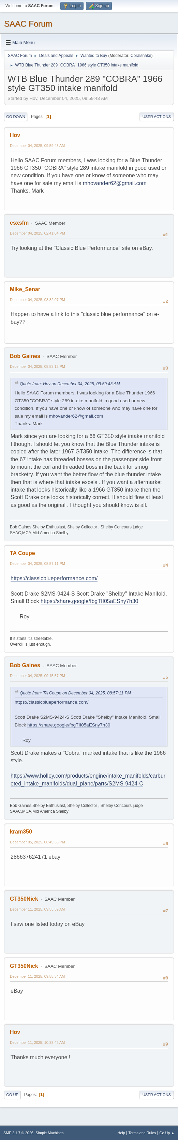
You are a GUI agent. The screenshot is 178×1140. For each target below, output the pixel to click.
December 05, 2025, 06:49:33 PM (37, 842)
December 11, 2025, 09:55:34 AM (37, 976)
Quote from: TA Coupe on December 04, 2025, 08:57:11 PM (75, 693)
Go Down (15, 117)
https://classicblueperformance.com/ (54, 578)
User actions (157, 117)
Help (121, 1133)
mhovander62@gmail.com (115, 183)
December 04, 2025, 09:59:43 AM (37, 146)
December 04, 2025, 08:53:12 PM (37, 366)
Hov (15, 135)
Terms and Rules (142, 1133)
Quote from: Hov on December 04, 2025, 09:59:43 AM (70, 383)
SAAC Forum (28, 23)
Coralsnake (141, 55)
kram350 (21, 832)
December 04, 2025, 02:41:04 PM (37, 233)
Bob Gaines (25, 356)
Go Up (12, 1095)
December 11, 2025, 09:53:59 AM (37, 909)
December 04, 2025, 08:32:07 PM (37, 300)
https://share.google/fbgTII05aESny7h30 (89, 601)
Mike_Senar (25, 289)
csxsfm (19, 223)
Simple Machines (49, 1133)
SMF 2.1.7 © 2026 (18, 1133)
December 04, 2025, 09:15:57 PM (37, 676)
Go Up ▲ (167, 1133)
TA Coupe (22, 553)
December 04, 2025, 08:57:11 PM (37, 563)
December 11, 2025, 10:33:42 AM (37, 1042)
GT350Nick (24, 899)
